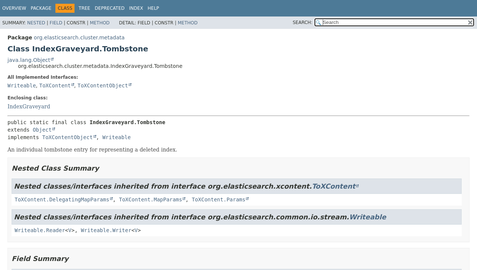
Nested (36, 23)
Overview (14, 8)
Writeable (21, 85)
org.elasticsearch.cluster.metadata (79, 37)
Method (100, 23)
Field (55, 23)
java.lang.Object (28, 60)
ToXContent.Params (218, 199)
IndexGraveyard (28, 107)
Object (42, 130)
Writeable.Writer (106, 230)
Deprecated (110, 8)
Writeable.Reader (40, 230)
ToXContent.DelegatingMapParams (62, 199)
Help (153, 8)
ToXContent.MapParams (150, 199)
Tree (84, 8)
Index (136, 8)
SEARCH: (303, 22)
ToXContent (55, 85)
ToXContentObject (103, 85)
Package (41, 8)
